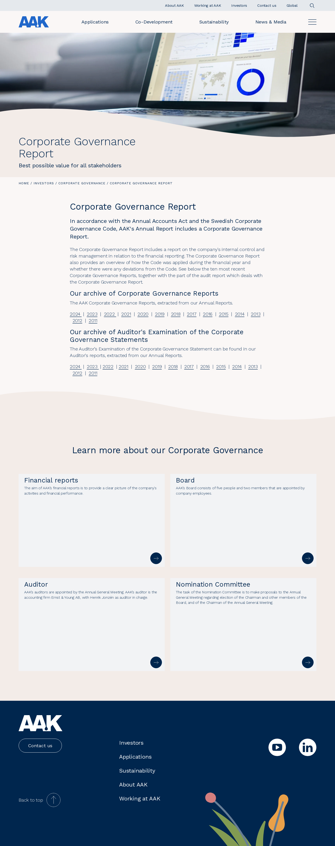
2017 (191, 314)
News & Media (270, 22)
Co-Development (154, 22)
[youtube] (277, 747)
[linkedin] (307, 747)
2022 (110, 314)
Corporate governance (81, 183)
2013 (255, 314)
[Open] (312, 22)
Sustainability (214, 22)
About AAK (133, 784)
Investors (44, 183)
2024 (76, 314)
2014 (240, 314)
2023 (92, 314)
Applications (95, 22)
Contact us (40, 745)
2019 (159, 314)
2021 (126, 314)
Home (24, 183)
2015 (223, 314)
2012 (77, 320)
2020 (142, 314)
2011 (93, 320)
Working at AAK (139, 798)
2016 (207, 314)
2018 (176, 314)
